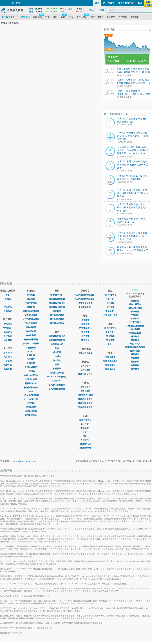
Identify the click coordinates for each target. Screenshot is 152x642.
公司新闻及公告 (57, 372)
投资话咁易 (135, 329)
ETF (31, 351)
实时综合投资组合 (57, 389)
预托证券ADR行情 (31, 395)
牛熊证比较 (85, 391)
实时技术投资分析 (57, 385)
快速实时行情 (57, 295)
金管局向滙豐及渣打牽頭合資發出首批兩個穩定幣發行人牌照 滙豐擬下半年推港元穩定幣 (133, 72)
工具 (110, 344)
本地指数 (31, 295)
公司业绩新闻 (31, 367)
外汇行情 (110, 299)
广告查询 (8, 361)
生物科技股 (31, 347)
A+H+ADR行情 (31, 399)
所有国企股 (31, 331)
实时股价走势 (57, 344)
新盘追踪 (135, 365)
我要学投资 (135, 351)
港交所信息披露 (85, 303)
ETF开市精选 (135, 322)
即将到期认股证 (85, 374)
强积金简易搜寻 (110, 361)
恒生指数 (109, 29)
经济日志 (31, 403)
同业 (57, 364)
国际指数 (31, 299)
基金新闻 (110, 336)
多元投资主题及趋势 (135, 326)
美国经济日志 (85, 444)
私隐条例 (8, 369)
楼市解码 (135, 369)
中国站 (8, 299)
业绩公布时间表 (31, 375)
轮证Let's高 (135, 344)
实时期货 (31, 307)
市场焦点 (135, 340)
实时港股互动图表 (57, 307)
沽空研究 (31, 359)
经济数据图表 (31, 411)
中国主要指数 (31, 303)
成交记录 (57, 352)
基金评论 (85, 332)
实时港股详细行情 (57, 299)
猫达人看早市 (135, 304)
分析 (85, 432)
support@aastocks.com (24, 461)
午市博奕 (135, 315)
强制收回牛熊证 (85, 407)
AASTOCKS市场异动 (57, 376)
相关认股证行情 (57, 315)
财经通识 (135, 354)
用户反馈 (8, 336)
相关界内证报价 (57, 323)
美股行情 (85, 424)
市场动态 (85, 428)
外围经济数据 (85, 448)
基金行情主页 (110, 328)
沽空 (57, 348)
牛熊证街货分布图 (85, 395)
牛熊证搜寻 (85, 387)
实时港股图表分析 (57, 303)
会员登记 (8, 323)
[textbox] (129, 9)
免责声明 (8, 365)
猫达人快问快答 (135, 308)
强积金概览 (110, 357)
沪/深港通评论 (85, 328)
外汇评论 (85, 336)
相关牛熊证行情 (57, 319)
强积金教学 (110, 369)
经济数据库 (31, 407)
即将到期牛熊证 (85, 403)
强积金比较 (110, 365)
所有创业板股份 (31, 339)
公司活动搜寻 (31, 379)
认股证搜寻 (85, 366)
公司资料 (57, 381)
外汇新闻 (110, 303)
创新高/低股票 (31, 315)
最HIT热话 (117, 114)
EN (18, 3)
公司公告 (31, 355)
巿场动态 (110, 311)
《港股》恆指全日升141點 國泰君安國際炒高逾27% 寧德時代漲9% (133, 83)
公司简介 (8, 353)
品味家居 (135, 358)
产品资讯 (8, 307)
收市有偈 (135, 311)
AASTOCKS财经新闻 (85, 295)
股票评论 (85, 324)
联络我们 (8, 340)
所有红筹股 (31, 335)
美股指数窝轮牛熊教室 (135, 347)
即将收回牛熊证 (85, 399)
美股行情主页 (85, 420)
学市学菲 (135, 319)
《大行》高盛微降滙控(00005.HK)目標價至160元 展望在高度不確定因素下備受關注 (133, 94)
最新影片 (135, 301)
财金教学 (8, 311)
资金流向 (57, 360)
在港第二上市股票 (31, 343)
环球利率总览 (31, 415)
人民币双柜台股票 (31, 319)
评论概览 (85, 320)
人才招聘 (8, 357)
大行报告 (31, 371)
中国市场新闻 (85, 307)
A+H (31, 391)
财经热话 (135, 336)
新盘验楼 (135, 361)
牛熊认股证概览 (85, 353)
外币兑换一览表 (110, 315)
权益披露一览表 (31, 387)
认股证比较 (85, 370)
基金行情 (110, 332)
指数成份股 (31, 327)
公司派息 (31, 363)
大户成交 (57, 356)
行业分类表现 (31, 323)
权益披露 (57, 368)
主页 (8, 295)
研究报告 (85, 340)
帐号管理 (7, 328)
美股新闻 (85, 440)
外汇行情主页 (110, 295)
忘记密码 (8, 332)
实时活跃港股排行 (31, 311)
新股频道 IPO (31, 383)
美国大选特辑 (135, 333)
